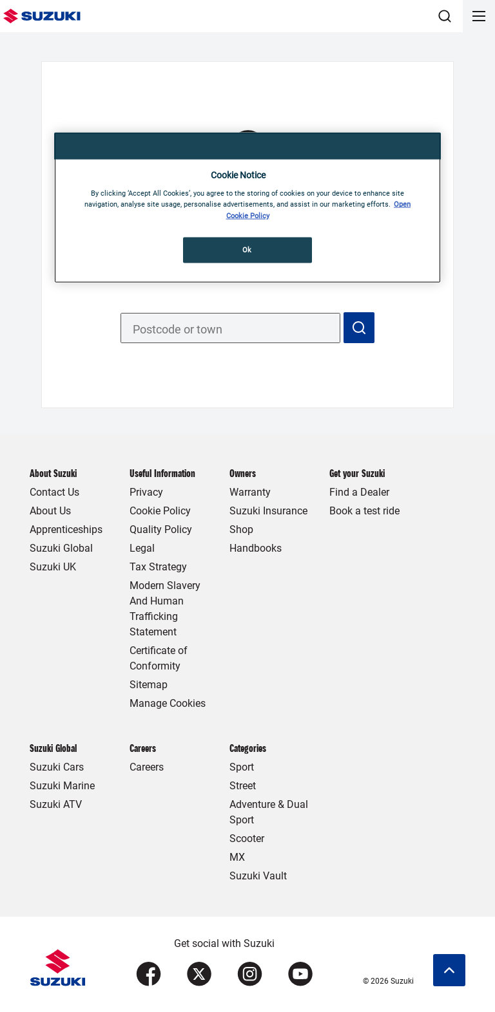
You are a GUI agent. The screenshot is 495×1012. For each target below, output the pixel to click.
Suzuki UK (53, 567)
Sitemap (149, 685)
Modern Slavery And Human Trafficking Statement (165, 608)
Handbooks (255, 548)
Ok (247, 249)
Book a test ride (364, 511)
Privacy (146, 492)
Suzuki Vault (258, 876)
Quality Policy (161, 529)
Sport (241, 767)
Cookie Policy (160, 511)
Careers (147, 767)
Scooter (246, 838)
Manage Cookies (168, 703)
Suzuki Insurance (268, 511)
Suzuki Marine (62, 786)
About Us (50, 511)
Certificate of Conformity (159, 658)
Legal (142, 548)
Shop (241, 529)
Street (242, 786)
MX (237, 857)
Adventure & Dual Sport (268, 812)
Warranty (250, 492)
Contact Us (54, 492)
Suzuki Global (61, 548)
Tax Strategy (158, 567)
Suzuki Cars (57, 767)
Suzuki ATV (56, 804)
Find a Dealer (359, 492)
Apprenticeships (66, 529)
